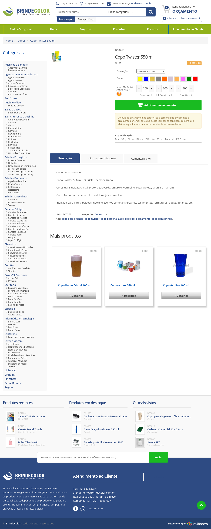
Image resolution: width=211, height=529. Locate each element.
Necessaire (13, 189)
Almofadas (13, 344)
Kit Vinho (12, 144)
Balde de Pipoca (16, 311)
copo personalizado (112, 217)
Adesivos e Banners (16, 64)
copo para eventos (72, 217)
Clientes (152, 29)
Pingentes (10, 378)
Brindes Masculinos (16, 196)
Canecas (12, 122)
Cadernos (13, 91)
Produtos (119, 29)
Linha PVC (10, 370)
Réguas (9, 387)
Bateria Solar (14, 321)
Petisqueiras (14, 147)
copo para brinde (162, 217)
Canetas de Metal (16, 215)
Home (54, 29)
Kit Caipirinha (14, 133)
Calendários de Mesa (18, 288)
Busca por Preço (86, 19)
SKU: (59, 213)
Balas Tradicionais (17, 112)
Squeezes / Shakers (17, 360)
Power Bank (14, 330)
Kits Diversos (14, 352)
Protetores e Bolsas (17, 358)
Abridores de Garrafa (18, 119)
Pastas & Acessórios (18, 94)
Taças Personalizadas (18, 150)
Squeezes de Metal (17, 363)
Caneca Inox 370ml (122, 284)
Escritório (10, 285)
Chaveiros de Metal (17, 252)
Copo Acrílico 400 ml (176, 284)
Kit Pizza (12, 139)
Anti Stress (11, 98)
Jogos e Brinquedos (17, 349)
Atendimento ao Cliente (188, 29)
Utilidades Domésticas (19, 153)
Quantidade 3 (186, 95)
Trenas (11, 205)
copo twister (92, 217)
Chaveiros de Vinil (17, 255)
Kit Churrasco (14, 136)
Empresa (85, 29)
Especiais (10, 308)
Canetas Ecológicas (17, 220)
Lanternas (11, 334)
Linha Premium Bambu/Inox (22, 165)
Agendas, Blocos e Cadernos (21, 74)
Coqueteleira (14, 128)
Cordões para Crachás (19, 268)
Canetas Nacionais (17, 231)
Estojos (11, 237)
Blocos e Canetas (16, 160)
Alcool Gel (13, 278)
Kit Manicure (14, 187)
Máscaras (13, 280)
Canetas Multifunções (18, 229)
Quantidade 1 (146, 95)
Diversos (12, 324)
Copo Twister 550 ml (42, 40)
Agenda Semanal (16, 83)
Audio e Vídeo (13, 102)
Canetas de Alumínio (18, 212)
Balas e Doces (13, 109)
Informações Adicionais (104, 159)
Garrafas (12, 130)
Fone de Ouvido (16, 105)
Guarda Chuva (15, 314)
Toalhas (12, 366)
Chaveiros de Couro (18, 250)
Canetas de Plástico (17, 217)
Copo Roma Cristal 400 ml (74, 284)
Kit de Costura (15, 184)
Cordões (10, 265)
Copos (21, 40)
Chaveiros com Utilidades (20, 247)
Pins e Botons (13, 383)
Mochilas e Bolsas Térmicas (21, 355)
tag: (58, 217)
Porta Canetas (15, 296)
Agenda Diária (15, 80)
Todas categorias (118, 12)
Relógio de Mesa (16, 304)
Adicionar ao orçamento (158, 105)
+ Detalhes (76, 294)
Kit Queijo (13, 142)
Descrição (65, 158)
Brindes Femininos (16, 178)
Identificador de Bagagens (21, 346)
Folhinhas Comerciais (18, 290)
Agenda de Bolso (16, 77)
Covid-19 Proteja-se (16, 275)
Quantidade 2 (166, 95)
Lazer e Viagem (14, 341)
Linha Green (14, 163)
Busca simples (66, 19)
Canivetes (13, 199)
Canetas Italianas (16, 223)
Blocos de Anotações (18, 86)
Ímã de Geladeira (16, 70)
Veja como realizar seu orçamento (182, 18)
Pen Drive (13, 327)
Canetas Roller (15, 234)
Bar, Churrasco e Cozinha (19, 116)
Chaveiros (10, 244)
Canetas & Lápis (14, 209)
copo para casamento (137, 217)
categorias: (87, 213)
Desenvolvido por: (177, 523)
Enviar (159, 457)
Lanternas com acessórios (21, 337)
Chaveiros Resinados (18, 261)
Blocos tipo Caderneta (19, 88)
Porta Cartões (15, 299)
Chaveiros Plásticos (17, 258)
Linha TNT (11, 374)
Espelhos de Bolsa (17, 181)
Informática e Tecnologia (19, 318)
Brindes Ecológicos (16, 157)
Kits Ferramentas (16, 202)
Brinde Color (157, 476)
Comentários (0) (143, 159)
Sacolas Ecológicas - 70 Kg (20, 174)
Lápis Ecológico (15, 240)
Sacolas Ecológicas (17, 168)
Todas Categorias (21, 29)
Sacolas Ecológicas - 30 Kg (20, 171)
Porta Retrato (14, 302)
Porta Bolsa (13, 192)
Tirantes (12, 271)
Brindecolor (13, 523)
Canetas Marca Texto (18, 226)
